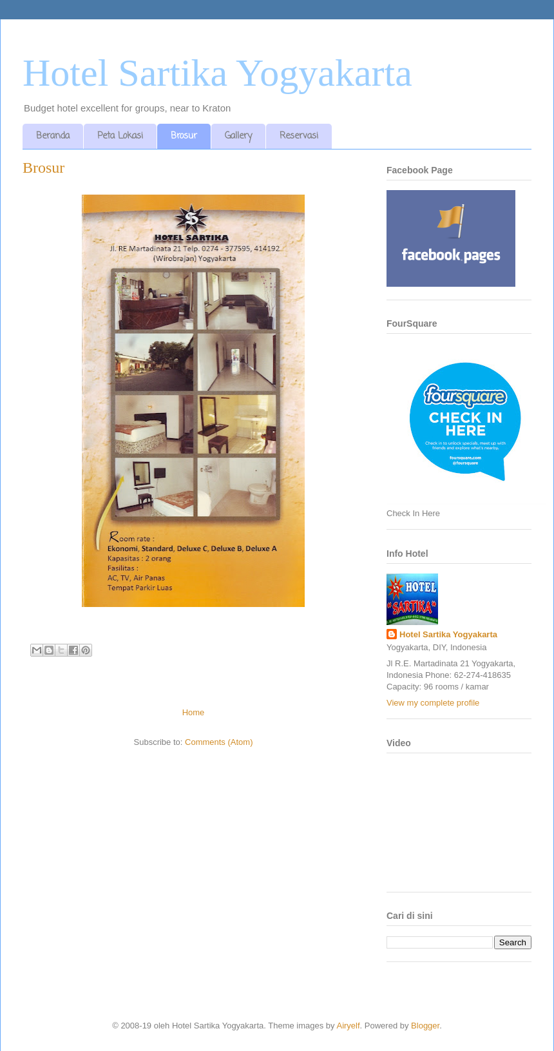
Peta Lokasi (120, 136)
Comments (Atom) (219, 742)
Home (193, 712)
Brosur (184, 136)
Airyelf (347, 1025)
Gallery (238, 136)
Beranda (53, 136)
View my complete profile (433, 703)
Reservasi (299, 136)
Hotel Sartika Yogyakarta (217, 73)
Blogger (425, 1025)
